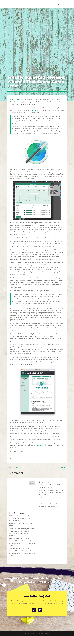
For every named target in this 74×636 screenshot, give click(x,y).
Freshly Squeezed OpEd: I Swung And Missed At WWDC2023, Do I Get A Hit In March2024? (51, 492)
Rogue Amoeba (15, 100)
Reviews (19, 90)
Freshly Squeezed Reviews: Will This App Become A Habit (20, 518)
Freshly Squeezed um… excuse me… (50, 498)
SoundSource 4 (36, 110)
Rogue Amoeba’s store (43, 437)
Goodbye (41, 501)
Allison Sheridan (14, 529)
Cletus (11, 523)
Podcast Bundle (41, 445)
